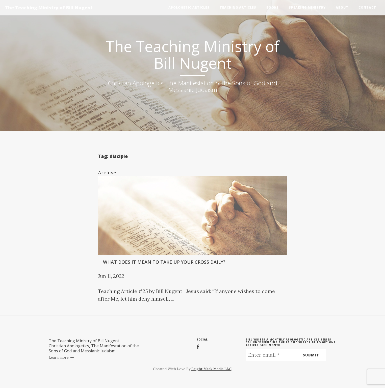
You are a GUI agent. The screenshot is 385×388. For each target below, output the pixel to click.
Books (272, 7)
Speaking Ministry (307, 7)
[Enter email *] (271, 355)
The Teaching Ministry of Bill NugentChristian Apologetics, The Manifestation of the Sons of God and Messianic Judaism (94, 346)
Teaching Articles (238, 7)
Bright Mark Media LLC (211, 369)
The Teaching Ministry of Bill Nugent (49, 8)
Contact (367, 7)
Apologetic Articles (189, 7)
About (342, 7)
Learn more (61, 357)
